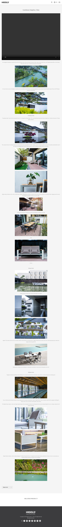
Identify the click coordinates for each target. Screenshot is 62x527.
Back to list (5, 487)
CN (55, 2)
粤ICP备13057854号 (30, 518)
